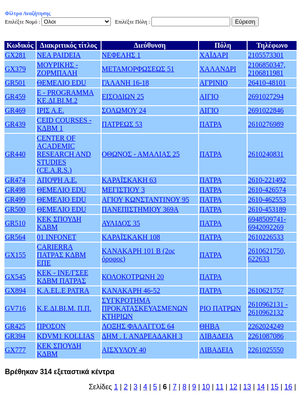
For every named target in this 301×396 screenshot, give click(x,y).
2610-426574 (267, 190)
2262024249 (266, 326)
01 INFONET (56, 237)
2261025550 (266, 350)
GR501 (15, 83)
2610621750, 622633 (266, 255)
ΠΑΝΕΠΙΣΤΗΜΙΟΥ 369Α (140, 209)
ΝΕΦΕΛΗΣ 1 (121, 55)
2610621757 (266, 290)
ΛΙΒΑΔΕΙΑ (216, 336)
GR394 (15, 336)
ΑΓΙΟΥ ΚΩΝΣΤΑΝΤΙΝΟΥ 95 (145, 199)
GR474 (15, 180)
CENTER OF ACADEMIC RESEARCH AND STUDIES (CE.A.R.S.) (64, 154)
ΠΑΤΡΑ (210, 124)
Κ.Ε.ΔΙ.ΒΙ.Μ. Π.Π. (64, 308)
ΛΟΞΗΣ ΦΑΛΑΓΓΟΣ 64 (138, 326)
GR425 (15, 326)
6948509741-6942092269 (267, 223)
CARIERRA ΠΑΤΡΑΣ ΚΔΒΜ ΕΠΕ (61, 255)
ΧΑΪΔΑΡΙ (213, 55)
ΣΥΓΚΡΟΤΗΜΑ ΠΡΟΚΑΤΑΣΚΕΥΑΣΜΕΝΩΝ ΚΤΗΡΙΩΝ (145, 308)
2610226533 (266, 237)
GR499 (15, 199)
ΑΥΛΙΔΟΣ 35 (121, 223)
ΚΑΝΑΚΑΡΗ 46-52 (131, 290)
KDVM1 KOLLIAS (65, 336)
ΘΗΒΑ (209, 326)
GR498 (15, 190)
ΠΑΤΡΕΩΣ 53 (122, 124)
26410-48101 (267, 83)
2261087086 (266, 336)
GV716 (15, 308)
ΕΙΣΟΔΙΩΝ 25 (123, 96)
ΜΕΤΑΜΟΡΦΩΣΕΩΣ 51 (138, 69)
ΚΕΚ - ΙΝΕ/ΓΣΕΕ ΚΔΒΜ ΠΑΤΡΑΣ (62, 277)
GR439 (15, 124)
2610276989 (266, 124)
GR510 (15, 223)
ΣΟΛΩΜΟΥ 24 (124, 110)
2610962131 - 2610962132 (268, 308)
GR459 (15, 96)
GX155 (15, 255)
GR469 (15, 110)
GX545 (15, 276)
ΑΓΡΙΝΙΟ (213, 83)
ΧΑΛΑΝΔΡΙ (217, 69)
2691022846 (266, 110)
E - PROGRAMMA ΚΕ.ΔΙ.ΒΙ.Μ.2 (65, 96)
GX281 (15, 55)
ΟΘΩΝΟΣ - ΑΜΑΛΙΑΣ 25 (141, 154)
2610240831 (266, 154)
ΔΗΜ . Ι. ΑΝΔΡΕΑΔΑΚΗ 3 (142, 336)
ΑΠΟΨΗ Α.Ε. (57, 180)
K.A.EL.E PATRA (63, 290)
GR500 (15, 209)
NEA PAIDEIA (59, 55)
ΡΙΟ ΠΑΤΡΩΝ (220, 308)
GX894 (15, 290)
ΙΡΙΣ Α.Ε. (50, 110)
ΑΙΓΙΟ (209, 96)
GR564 (15, 237)
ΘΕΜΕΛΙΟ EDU (61, 83)
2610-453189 (267, 209)
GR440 (15, 154)
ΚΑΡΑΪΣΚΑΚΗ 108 (131, 237)
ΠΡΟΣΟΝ (51, 326)
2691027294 (266, 96)
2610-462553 (267, 199)
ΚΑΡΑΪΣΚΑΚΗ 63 (129, 180)
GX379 (15, 69)
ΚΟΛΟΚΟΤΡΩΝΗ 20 (133, 276)
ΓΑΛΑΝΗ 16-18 (125, 83)
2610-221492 (267, 180)
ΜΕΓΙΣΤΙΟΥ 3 (123, 190)
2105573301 (266, 55)
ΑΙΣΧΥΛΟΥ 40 (124, 350)
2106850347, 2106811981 (266, 69)
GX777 (15, 350)
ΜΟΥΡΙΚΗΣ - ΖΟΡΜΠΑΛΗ (57, 69)
